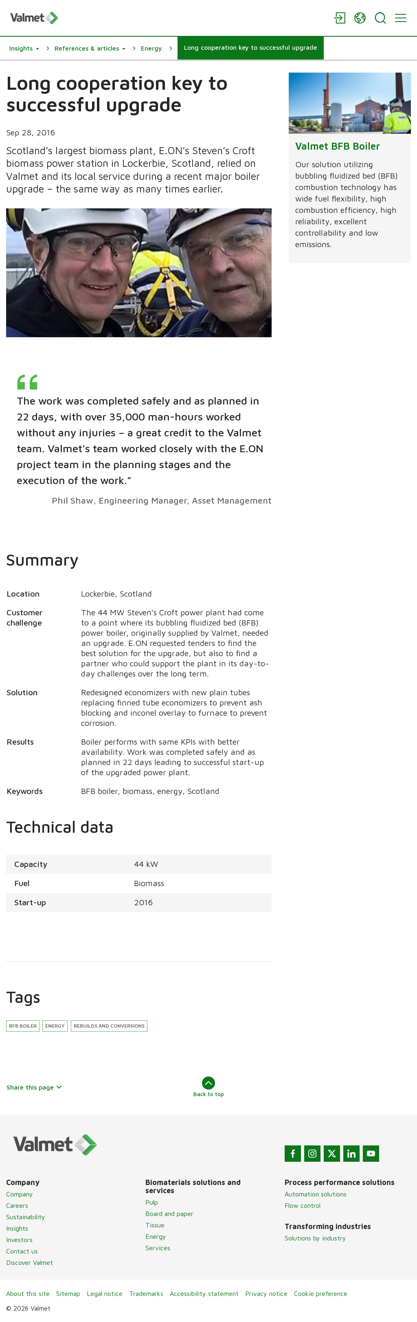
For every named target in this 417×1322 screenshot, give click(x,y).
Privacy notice (266, 1293)
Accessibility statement (204, 1293)
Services (157, 1247)
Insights (17, 1228)
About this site (28, 1293)
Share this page (34, 1087)
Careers (17, 1205)
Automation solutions (316, 1194)
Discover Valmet (29, 1262)
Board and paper (169, 1213)
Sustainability (25, 1216)
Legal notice (105, 1293)
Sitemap (68, 1293)
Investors (19, 1239)
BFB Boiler (23, 1026)
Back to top (208, 1087)
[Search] (380, 18)
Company (19, 1194)
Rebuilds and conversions (109, 1026)
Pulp (151, 1202)
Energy (55, 1026)
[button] (24, 48)
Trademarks (146, 1293)
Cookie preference (320, 1293)
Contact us (22, 1251)
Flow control (302, 1205)
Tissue (155, 1225)
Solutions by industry (315, 1238)
